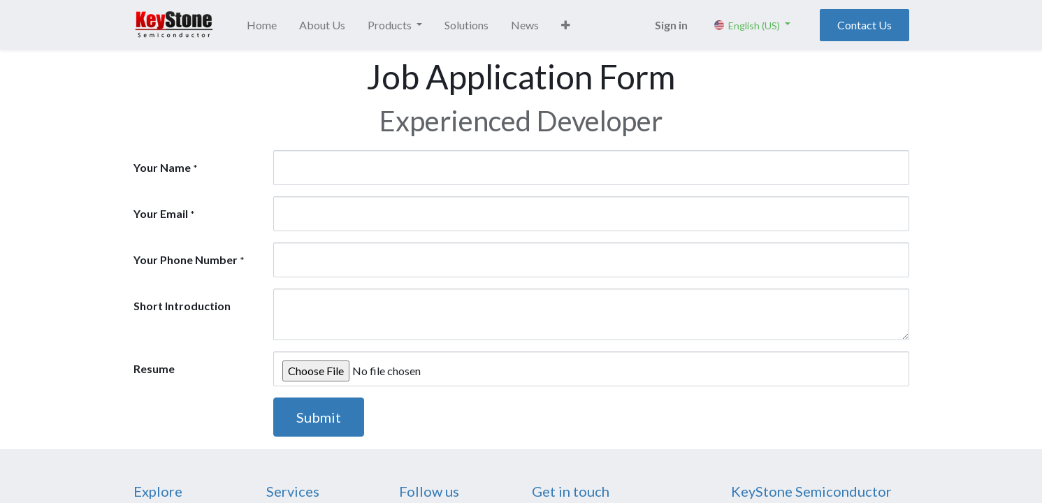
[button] (565, 25)
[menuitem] (262, 25)
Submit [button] (318, 417)
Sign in (671, 24)
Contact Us (864, 24)
